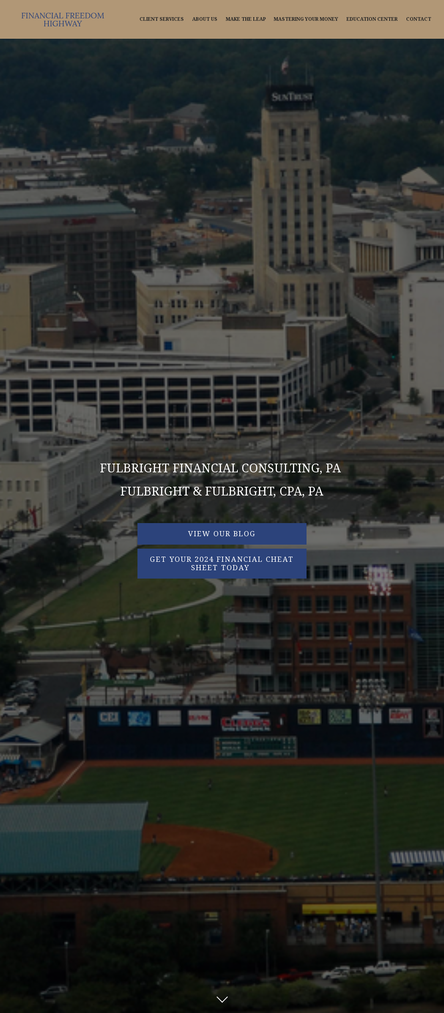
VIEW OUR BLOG (222, 533)
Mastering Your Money (306, 19)
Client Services (161, 19)
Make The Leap (246, 19)
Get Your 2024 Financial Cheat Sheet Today (222, 563)
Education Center (372, 19)
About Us (204, 19)
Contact (418, 19)
